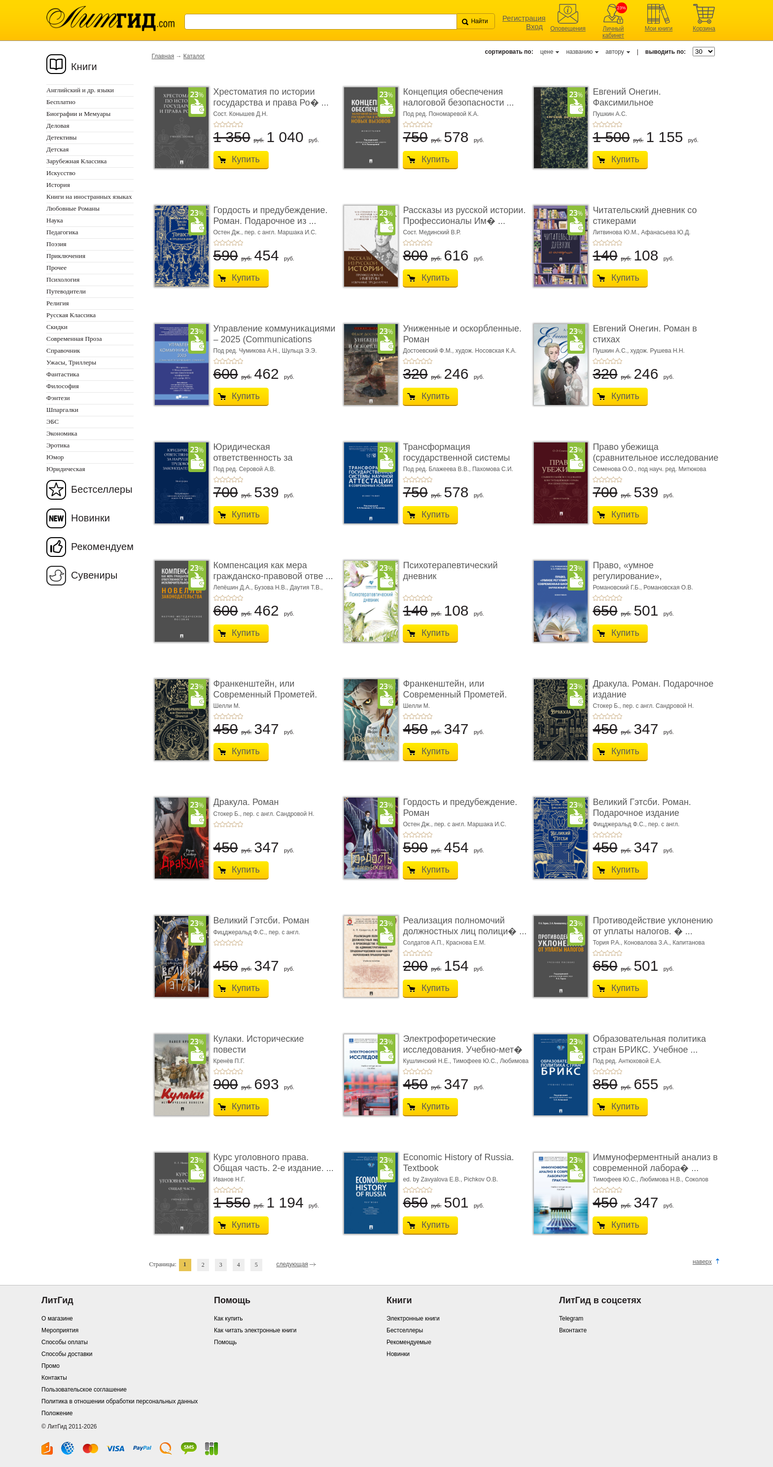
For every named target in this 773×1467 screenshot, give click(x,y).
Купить (246, 159)
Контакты (54, 1377)
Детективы (61, 137)
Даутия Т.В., (306, 587)
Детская (57, 149)
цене (547, 51)
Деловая (58, 125)
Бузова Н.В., (272, 587)
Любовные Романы (73, 208)
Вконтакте (573, 1330)
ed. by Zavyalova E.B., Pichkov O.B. (450, 1179)
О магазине (57, 1318)
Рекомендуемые (408, 1342)
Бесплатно (60, 102)
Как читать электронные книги (255, 1330)
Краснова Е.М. (466, 942)
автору (614, 51)
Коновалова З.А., (648, 942)
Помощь (225, 1342)
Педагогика (62, 232)
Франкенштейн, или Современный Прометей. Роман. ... (265, 694)
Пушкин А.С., (611, 350)
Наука (54, 220)
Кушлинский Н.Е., (428, 1061)
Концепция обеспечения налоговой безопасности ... (458, 97)
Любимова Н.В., (662, 1179)
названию (579, 51)
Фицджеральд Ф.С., (620, 824)
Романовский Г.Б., (618, 587)
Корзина (704, 28)
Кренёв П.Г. (229, 1061)
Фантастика (62, 374)
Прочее (56, 267)
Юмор (55, 457)
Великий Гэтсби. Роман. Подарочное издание (642, 807)
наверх (702, 1261)
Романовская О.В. (668, 587)
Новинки (90, 518)
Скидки (57, 326)
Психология (62, 279)
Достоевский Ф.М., (429, 350)
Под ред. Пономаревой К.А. (441, 113)
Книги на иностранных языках (89, 196)
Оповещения (568, 28)
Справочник (63, 350)
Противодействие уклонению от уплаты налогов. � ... (653, 926)
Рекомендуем (102, 546)
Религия (57, 303)
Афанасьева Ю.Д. (666, 232)
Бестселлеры (102, 489)
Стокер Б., (608, 705)
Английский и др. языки (80, 90)
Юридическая (65, 469)
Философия (62, 386)
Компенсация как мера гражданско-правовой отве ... (273, 570)
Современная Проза (74, 338)
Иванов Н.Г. (229, 1179)
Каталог (194, 56)
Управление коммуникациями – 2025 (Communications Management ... (274, 339)
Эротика (58, 445)
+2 (222, 124)
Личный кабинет (613, 32)
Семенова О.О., (615, 469)
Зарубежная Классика (76, 161)
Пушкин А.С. (610, 113)
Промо (50, 1365)
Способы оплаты (64, 1342)
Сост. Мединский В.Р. (431, 232)
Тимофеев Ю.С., (476, 1061)
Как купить (228, 1318)
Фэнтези (58, 398)
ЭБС (52, 421)
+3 (228, 124)
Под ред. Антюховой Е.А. (627, 1061)
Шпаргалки (62, 409)
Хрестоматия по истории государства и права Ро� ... (271, 97)
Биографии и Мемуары (78, 113)
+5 (240, 124)
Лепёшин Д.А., (233, 587)
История (58, 184)
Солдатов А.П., (424, 942)
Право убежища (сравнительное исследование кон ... (655, 457)
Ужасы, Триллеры (71, 362)
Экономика (61, 433)
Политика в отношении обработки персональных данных (119, 1401)
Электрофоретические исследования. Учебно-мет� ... (463, 1049)
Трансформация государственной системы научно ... (456, 457)
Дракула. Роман (246, 802)
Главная (163, 56)
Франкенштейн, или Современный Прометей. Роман (455, 694)
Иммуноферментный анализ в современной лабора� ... (655, 1162)
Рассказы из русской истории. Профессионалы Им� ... (464, 215)
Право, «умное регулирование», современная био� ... (638, 575)
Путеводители (66, 291)
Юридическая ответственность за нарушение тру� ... (253, 457)
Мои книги (659, 28)
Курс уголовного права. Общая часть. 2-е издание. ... (273, 1162)
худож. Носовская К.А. (486, 350)
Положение (56, 1413)
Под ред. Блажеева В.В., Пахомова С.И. (458, 469)
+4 (234, 124)
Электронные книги (413, 1318)
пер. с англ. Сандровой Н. (658, 705)
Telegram (571, 1318)
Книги (84, 66)
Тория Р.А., (608, 942)
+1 (216, 124)
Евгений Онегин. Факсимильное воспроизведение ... (633, 102)
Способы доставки (67, 1354)
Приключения (65, 255)
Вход (534, 26)
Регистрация (524, 18)
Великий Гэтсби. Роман (261, 920)
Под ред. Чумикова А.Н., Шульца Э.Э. (265, 350)
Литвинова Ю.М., (617, 232)
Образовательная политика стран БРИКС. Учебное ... (649, 1044)
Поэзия (56, 244)
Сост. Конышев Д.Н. (240, 113)
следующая (292, 1264)
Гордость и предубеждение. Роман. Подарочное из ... (270, 215)
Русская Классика (71, 315)
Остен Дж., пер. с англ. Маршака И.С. (265, 232)
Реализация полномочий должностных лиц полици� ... (465, 926)
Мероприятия (59, 1330)
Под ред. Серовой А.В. (244, 469)
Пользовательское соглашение (84, 1389)
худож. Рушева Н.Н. (658, 350)
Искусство (60, 173)
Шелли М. (227, 705)
